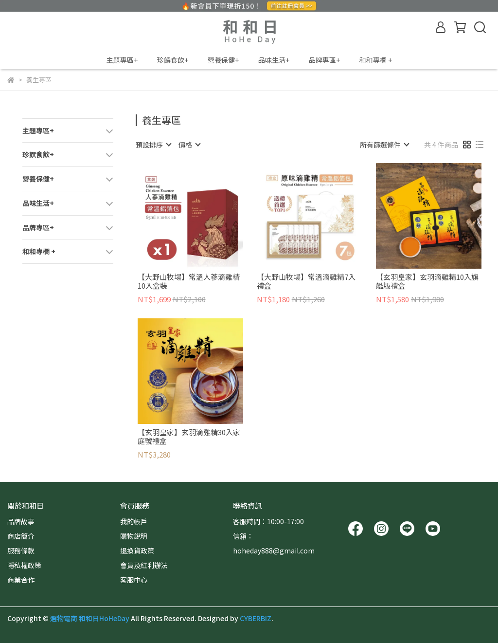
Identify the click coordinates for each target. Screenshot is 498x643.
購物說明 (133, 536)
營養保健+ (223, 60)
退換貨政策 (137, 550)
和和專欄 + (375, 60)
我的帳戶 (133, 521)
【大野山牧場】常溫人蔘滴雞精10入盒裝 (189, 281)
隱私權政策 (24, 565)
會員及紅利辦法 (144, 565)
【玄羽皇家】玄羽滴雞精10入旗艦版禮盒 (427, 281)
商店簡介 (21, 536)
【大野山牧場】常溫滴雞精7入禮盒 (306, 281)
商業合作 (21, 580)
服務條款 (21, 550)
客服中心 (133, 580)
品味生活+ (273, 60)
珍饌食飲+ (172, 60)
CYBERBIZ (255, 618)
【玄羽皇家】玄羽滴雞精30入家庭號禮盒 (189, 436)
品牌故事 (21, 521)
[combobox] (153, 144)
